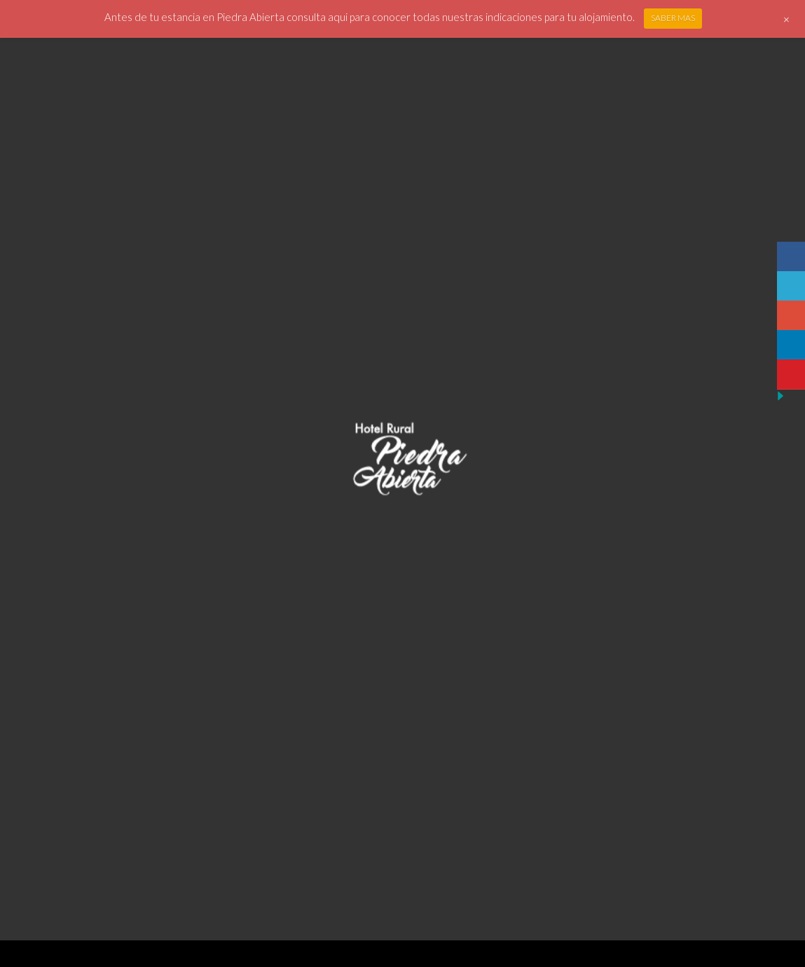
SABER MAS (673, 18)
